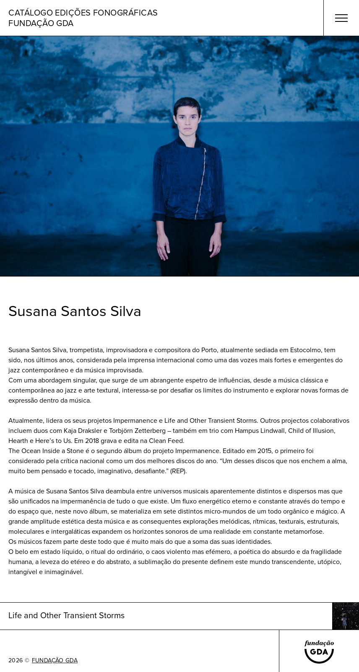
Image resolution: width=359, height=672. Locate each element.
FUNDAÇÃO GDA (55, 661)
